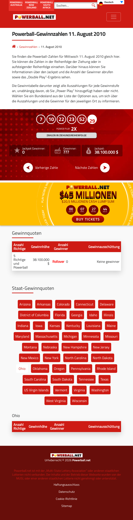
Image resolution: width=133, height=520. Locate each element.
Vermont (61, 390)
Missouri (111, 336)
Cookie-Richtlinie (66, 498)
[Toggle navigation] (113, 16)
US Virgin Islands (36, 390)
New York (52, 357)
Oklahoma (40, 368)
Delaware (107, 304)
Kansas (55, 325)
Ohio (22, 368)
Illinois (108, 314)
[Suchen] (75, 5)
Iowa (38, 325)
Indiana (23, 325)
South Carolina (35, 379)
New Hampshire (75, 347)
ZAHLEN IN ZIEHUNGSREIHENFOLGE (67, 135)
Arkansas (43, 304)
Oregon (59, 368)
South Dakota (62, 379)
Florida (60, 314)
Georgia (76, 314)
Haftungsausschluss (67, 484)
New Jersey (101, 347)
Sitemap (66, 505)
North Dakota (102, 357)
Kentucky (73, 325)
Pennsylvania (80, 368)
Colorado (63, 304)
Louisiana (93, 325)
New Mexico (29, 357)
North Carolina (75, 357)
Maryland (22, 336)
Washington (100, 390)
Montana (30, 347)
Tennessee (86, 379)
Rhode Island (106, 368)
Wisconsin (79, 400)
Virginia (79, 390)
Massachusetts (46, 336)
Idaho (93, 314)
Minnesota (91, 336)
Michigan (70, 336)
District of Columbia (34, 314)
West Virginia (56, 400)
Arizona (25, 304)
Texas (104, 379)
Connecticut (84, 304)
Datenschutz (67, 491)
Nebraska (50, 347)
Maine (111, 325)
